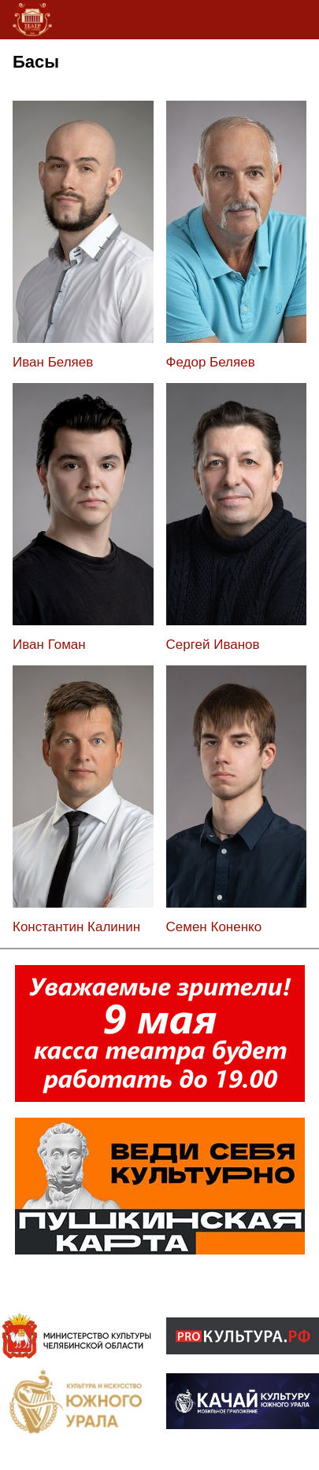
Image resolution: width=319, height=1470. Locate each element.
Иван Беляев (53, 362)
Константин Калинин (76, 926)
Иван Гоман (49, 644)
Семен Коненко (214, 926)
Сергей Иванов (213, 644)
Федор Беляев (210, 362)
